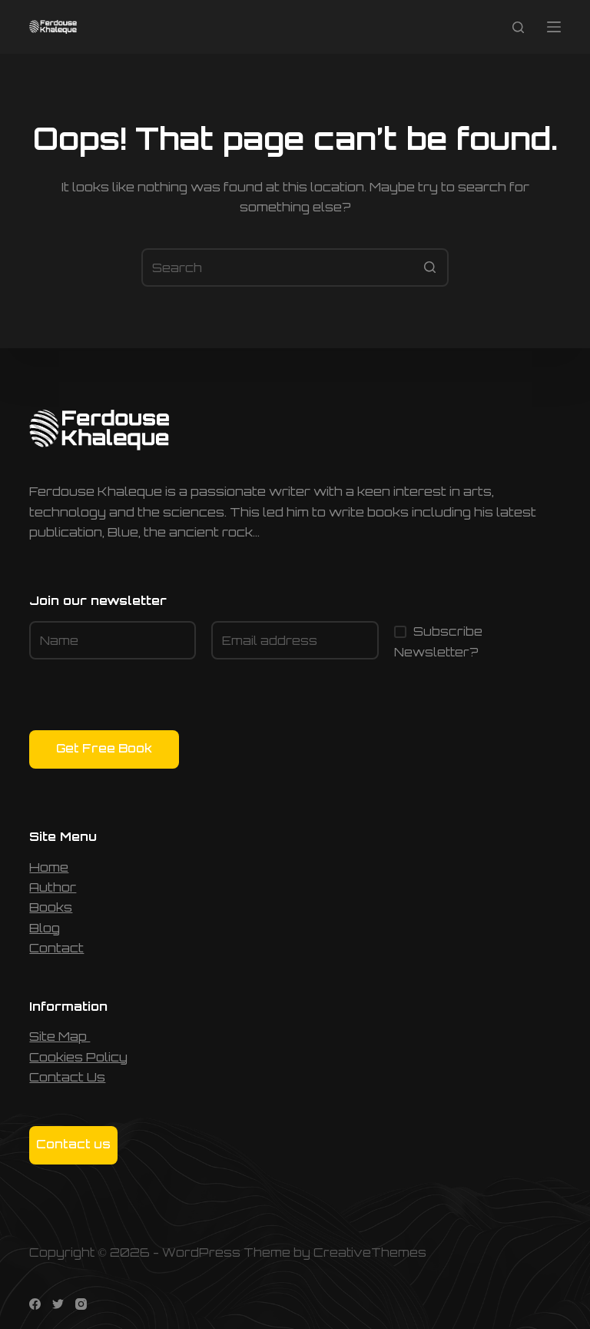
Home (48, 867)
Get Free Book (104, 748)
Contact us (73, 1144)
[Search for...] (295, 267)
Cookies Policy (78, 1057)
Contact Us (67, 1077)
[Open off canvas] (554, 27)
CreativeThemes (369, 1252)
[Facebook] (35, 1304)
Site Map (59, 1036)
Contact (56, 947)
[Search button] (429, 267)
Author (52, 887)
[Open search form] (518, 27)
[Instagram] (81, 1304)
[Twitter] (58, 1304)
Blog (44, 927)
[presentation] (146, 700)
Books (50, 907)
